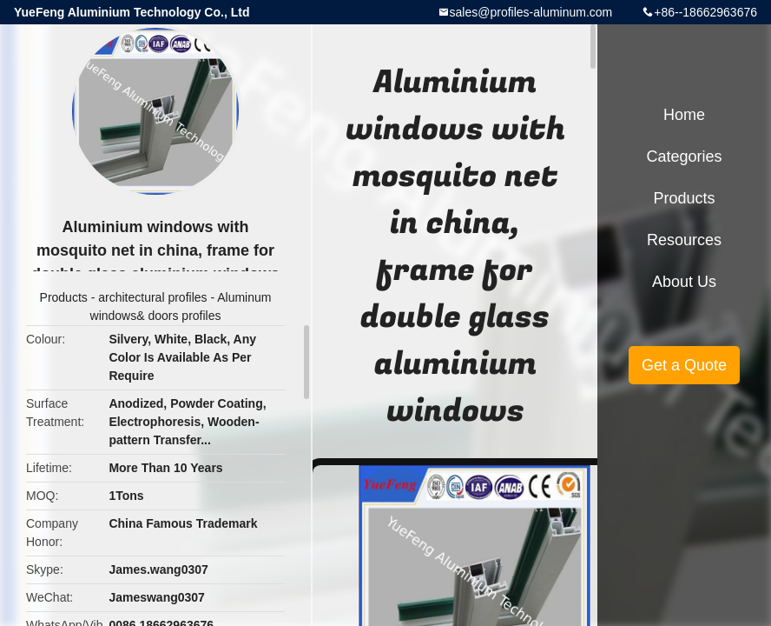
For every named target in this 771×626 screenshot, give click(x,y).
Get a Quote (684, 365)
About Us (684, 281)
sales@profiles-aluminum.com (531, 12)
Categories (684, 156)
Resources (684, 240)
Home (684, 114)
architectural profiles (152, 297)
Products (64, 297)
